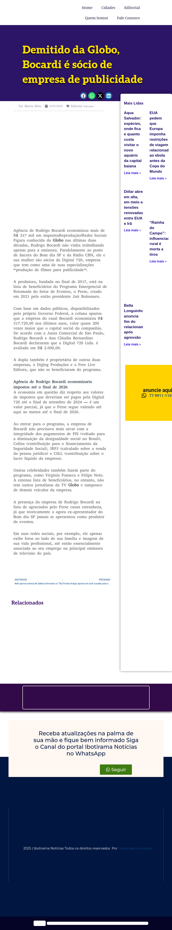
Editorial (132, 7)
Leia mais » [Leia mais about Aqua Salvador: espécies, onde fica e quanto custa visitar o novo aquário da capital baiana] (132, 173)
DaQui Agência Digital (136, 849)
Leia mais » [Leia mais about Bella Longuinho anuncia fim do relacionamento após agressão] (132, 344)
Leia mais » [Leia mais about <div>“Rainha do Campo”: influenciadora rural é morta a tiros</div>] (158, 261)
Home (87, 7)
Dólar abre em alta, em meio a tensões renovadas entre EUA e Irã (133, 207)
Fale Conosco (128, 17)
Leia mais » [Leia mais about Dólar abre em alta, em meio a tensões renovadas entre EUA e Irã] (132, 230)
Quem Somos (96, 17)
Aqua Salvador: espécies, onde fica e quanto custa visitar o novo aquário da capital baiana (133, 139)
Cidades (108, 7)
